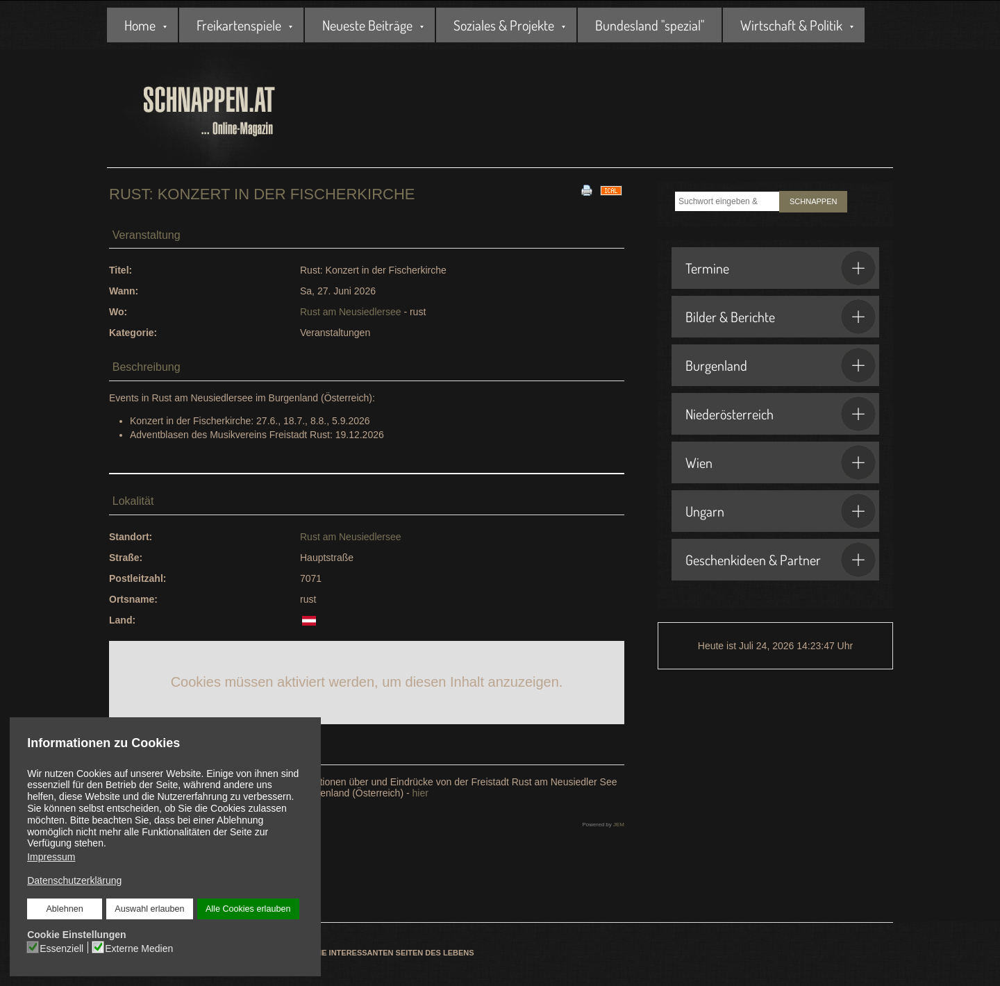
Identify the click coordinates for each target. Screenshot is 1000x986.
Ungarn (780, 511)
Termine (780, 268)
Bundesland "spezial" (649, 25)
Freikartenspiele (239, 25)
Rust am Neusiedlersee (350, 311)
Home (140, 25)
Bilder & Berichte (780, 316)
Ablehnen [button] (65, 908)
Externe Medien (140, 946)
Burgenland (780, 365)
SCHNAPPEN (813, 201)
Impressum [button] (51, 856)
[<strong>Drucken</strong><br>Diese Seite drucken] (586, 189)
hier (420, 793)
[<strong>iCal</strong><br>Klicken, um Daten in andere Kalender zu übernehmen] (611, 189)
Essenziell (63, 946)
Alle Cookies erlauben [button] (247, 908)
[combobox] (727, 201)
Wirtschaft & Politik (791, 25)
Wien (780, 462)
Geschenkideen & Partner (780, 559)
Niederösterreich (780, 413)
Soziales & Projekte (503, 25)
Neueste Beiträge (367, 25)
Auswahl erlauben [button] (149, 908)
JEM (618, 824)
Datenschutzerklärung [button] (75, 879)
